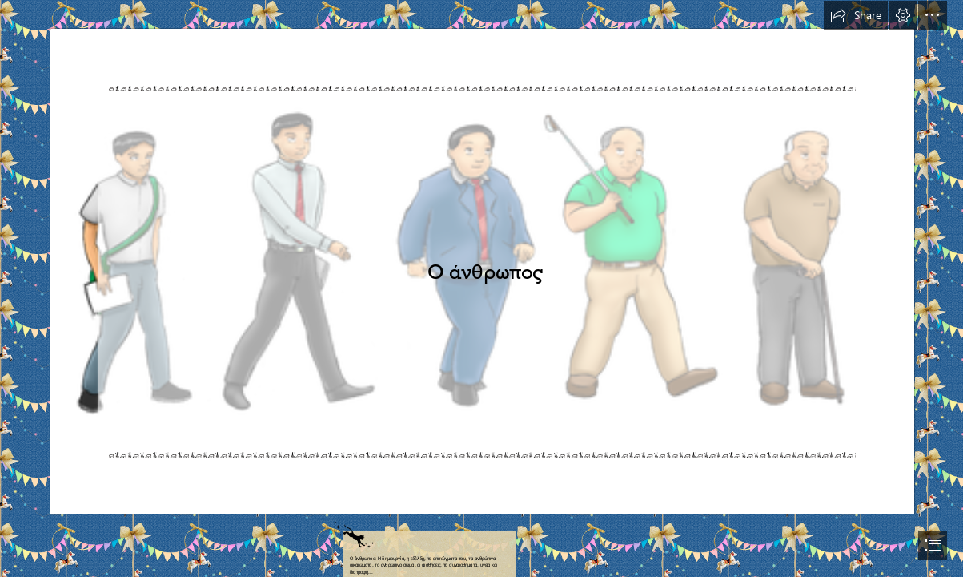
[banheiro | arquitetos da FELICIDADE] (481, 257)
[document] (481, 288)
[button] (856, 15)
